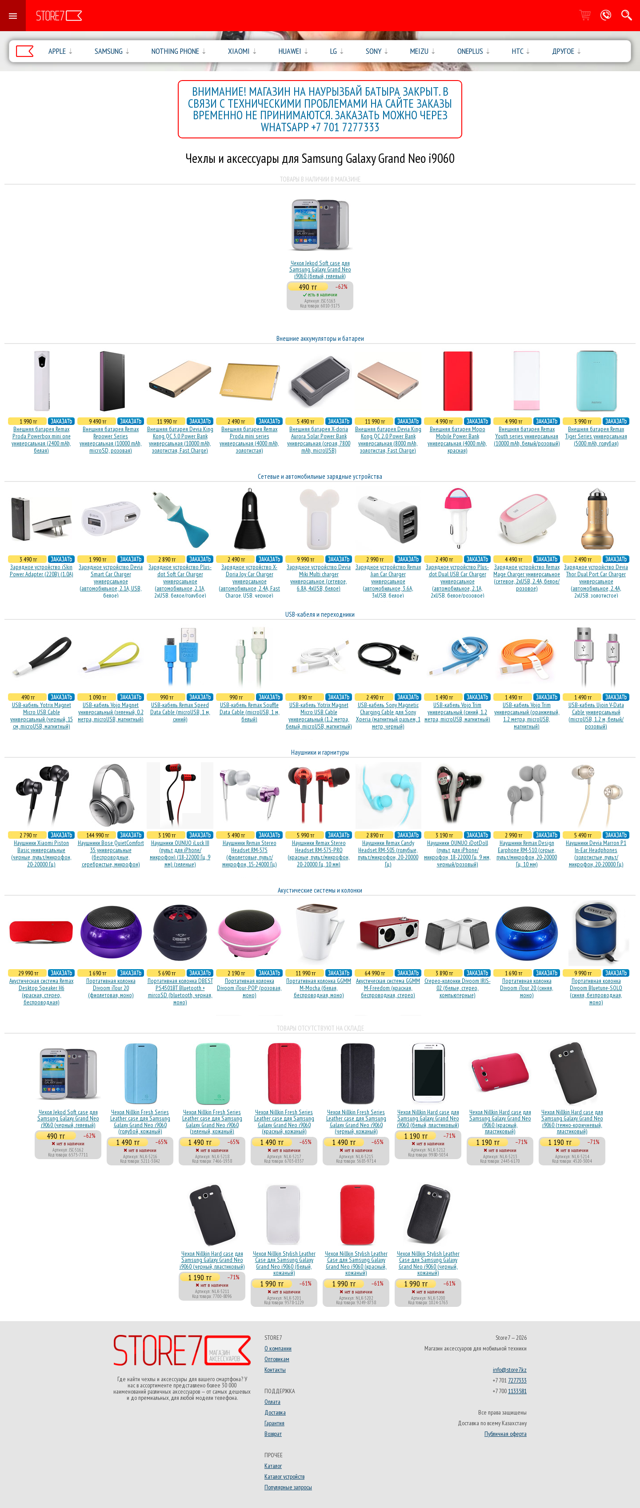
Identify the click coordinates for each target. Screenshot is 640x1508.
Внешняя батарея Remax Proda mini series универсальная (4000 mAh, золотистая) (249, 439)
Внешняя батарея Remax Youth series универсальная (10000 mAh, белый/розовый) (527, 436)
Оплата (272, 1402)
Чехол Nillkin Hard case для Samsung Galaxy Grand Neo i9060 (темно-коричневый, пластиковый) (572, 1121)
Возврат (273, 1434)
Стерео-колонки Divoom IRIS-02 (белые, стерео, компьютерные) (457, 988)
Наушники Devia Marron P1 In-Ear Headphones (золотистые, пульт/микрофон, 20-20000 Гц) (596, 853)
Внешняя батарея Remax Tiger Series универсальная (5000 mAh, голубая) (596, 436)
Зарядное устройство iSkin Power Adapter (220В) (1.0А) (41, 570)
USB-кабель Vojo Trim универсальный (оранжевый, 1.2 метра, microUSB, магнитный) (527, 715)
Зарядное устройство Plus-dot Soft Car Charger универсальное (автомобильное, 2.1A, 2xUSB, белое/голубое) (180, 581)
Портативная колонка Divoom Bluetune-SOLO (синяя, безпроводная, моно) (596, 991)
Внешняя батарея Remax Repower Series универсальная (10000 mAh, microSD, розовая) (111, 439)
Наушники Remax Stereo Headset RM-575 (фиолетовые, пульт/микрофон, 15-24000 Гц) (249, 853)
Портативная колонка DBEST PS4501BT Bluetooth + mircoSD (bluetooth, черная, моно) (180, 991)
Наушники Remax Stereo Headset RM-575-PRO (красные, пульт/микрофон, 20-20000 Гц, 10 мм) (319, 853)
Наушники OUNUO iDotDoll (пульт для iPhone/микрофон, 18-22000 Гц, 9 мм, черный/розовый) (457, 853)
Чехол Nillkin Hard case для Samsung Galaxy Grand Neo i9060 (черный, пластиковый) (212, 1259)
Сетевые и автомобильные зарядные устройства (320, 476)
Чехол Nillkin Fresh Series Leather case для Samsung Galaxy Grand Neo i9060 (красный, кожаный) (284, 1121)
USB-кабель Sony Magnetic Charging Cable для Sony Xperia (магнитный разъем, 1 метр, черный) (388, 715)
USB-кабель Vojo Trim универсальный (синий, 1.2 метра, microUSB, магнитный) (457, 712)
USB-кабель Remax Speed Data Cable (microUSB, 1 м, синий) (180, 712)
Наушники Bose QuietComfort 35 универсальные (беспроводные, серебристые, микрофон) (111, 853)
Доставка (275, 1412)
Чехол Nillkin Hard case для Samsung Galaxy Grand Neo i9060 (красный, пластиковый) (500, 1121)
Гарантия (274, 1423)
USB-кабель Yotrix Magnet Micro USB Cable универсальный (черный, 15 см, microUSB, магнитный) (41, 715)
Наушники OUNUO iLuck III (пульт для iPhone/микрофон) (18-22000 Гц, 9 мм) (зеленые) (180, 853)
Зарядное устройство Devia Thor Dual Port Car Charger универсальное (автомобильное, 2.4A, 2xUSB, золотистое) (596, 581)
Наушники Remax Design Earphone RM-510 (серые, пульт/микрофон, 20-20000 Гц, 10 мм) (526, 853)
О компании (278, 1348)
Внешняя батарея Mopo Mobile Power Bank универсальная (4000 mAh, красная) (457, 439)
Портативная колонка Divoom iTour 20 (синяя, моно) (526, 988)
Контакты (275, 1370)
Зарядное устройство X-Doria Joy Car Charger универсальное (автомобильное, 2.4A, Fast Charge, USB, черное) (249, 581)
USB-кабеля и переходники (320, 614)
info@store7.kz (510, 1370)
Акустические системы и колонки (320, 890)
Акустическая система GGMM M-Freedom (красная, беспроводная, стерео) (388, 988)
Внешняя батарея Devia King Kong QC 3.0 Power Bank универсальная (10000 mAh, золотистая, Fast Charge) (180, 439)
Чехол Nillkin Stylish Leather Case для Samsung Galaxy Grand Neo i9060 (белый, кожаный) (284, 1263)
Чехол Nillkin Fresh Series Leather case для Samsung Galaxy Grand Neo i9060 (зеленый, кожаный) (212, 1121)
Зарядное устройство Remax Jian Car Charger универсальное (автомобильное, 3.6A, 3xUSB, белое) (388, 581)
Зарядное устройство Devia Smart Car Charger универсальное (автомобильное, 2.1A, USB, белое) (111, 581)
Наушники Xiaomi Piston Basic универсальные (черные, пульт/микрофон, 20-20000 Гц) (41, 853)
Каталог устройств (284, 1476)
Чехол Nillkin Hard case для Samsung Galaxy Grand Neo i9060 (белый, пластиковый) (428, 1118)
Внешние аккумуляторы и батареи (320, 338)
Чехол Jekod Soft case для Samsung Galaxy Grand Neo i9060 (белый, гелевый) (320, 269)
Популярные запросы (288, 1487)
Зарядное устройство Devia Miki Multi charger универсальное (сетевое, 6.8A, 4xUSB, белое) (319, 577)
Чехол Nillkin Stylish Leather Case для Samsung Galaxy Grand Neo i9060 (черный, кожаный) (428, 1263)
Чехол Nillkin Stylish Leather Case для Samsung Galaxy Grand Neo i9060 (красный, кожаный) (356, 1263)
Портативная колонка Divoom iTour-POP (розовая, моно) (249, 988)
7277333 (517, 1380)
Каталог (273, 1466)
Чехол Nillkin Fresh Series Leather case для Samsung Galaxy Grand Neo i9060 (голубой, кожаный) (140, 1121)
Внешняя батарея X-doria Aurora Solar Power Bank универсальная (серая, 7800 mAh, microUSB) (318, 439)
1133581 (517, 1391)
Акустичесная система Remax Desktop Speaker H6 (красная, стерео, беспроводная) (41, 991)
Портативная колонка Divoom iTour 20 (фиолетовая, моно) (111, 988)
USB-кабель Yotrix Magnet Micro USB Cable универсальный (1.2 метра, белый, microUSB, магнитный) (319, 715)
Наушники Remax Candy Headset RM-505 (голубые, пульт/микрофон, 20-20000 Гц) (388, 853)
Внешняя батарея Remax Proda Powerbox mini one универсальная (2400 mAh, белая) (41, 439)
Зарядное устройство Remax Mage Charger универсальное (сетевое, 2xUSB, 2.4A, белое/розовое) (526, 577)
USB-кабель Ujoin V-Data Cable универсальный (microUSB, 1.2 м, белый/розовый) (596, 715)
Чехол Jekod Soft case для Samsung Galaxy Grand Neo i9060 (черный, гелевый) (68, 1118)
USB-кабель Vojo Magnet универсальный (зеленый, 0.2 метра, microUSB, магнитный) (111, 712)
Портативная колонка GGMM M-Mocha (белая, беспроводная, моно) (318, 988)
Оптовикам (276, 1359)
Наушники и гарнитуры (320, 752)
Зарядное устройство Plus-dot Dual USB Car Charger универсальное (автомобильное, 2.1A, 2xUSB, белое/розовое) (457, 581)
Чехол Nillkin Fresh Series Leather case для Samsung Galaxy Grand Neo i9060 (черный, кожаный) (356, 1121)
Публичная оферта (505, 1434)
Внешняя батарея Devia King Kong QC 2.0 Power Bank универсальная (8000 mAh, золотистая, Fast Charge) (388, 439)
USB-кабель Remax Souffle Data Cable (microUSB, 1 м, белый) (250, 712)
